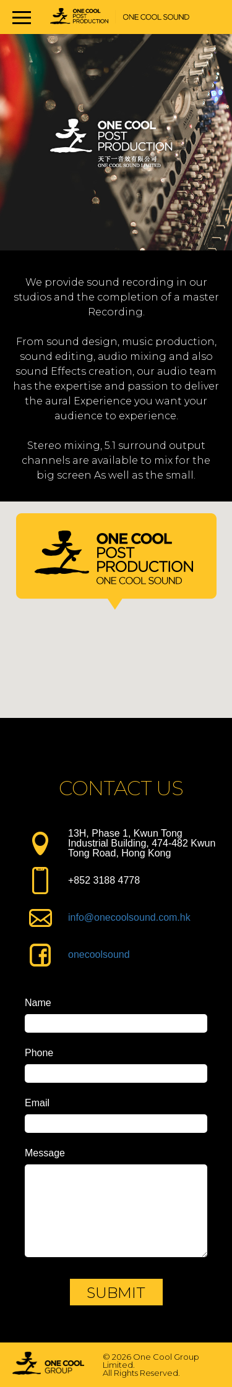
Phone (39, 1053)
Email (37, 1103)
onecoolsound (99, 954)
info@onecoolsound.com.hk (129, 917)
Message (45, 1153)
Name (38, 1003)
